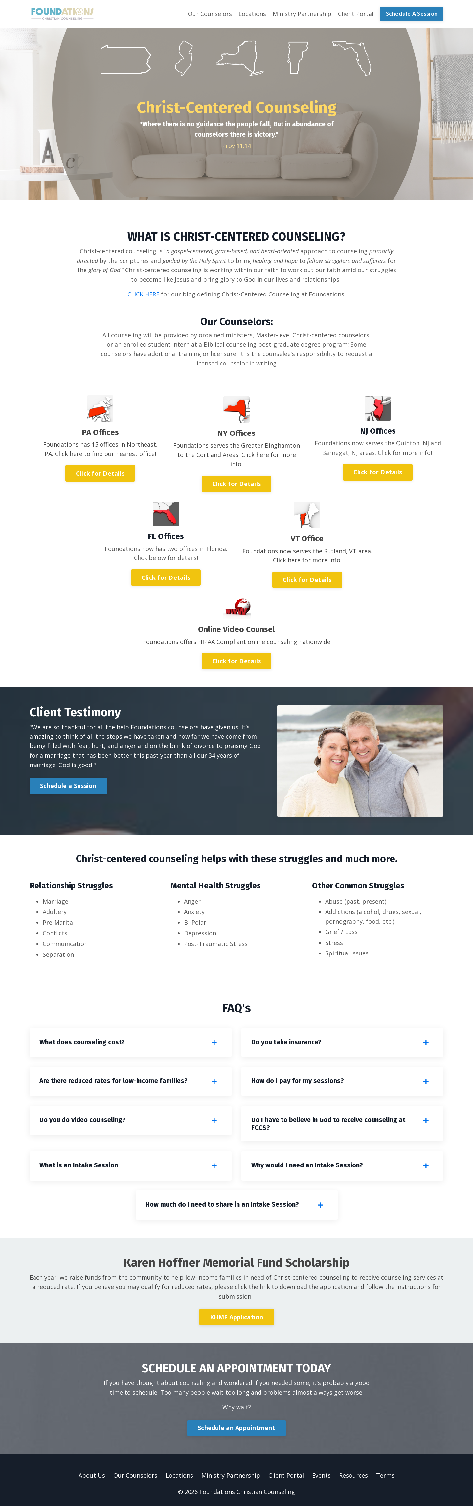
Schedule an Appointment (236, 1428)
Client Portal (355, 14)
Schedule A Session (412, 13)
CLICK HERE (143, 294)
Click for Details (100, 473)
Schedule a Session (68, 785)
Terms (385, 1475)
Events (321, 1475)
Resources (353, 1475)
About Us (92, 1475)
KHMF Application (236, 1317)
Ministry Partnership (302, 14)
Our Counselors (210, 14)
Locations (252, 14)
